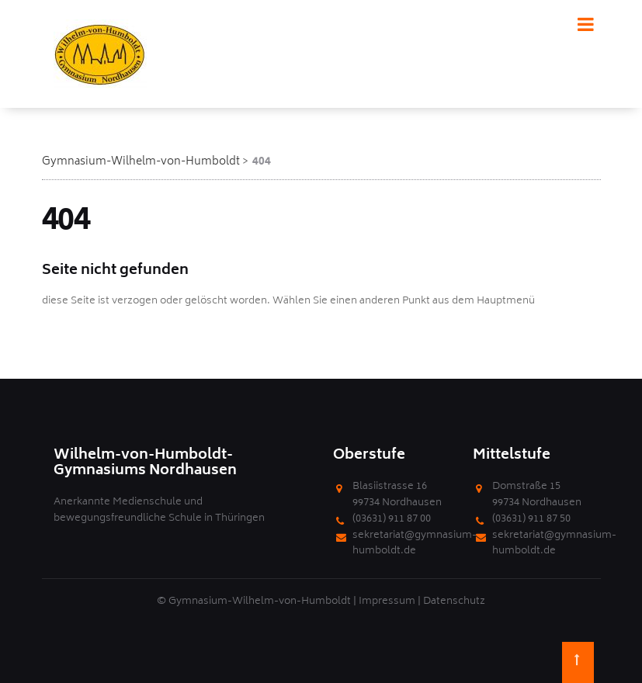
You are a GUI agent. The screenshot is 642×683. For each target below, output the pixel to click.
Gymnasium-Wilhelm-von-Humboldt (141, 162)
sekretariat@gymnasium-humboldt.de (414, 544)
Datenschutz (454, 602)
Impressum (387, 602)
